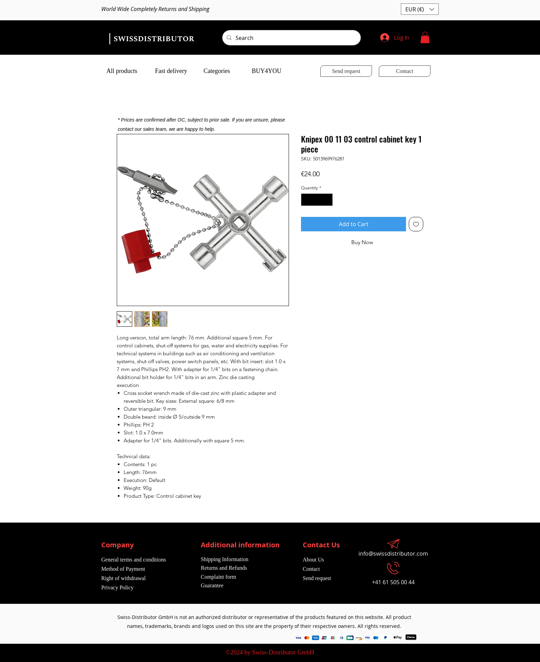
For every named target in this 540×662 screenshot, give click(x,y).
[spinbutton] (317, 200)
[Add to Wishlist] (416, 224)
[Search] (291, 37)
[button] (420, 9)
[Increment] (328, 200)
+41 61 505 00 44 (393, 582)
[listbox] (420, 9)
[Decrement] (306, 200)
